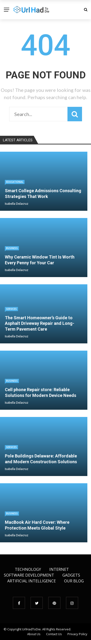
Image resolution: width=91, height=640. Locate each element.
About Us (34, 634)
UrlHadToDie (31, 629)
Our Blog (74, 581)
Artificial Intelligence (31, 581)
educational (14, 182)
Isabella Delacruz (16, 204)
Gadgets (71, 575)
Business (12, 248)
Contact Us (54, 634)
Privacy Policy (77, 634)
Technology (28, 569)
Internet (59, 569)
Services (11, 309)
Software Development (29, 575)
